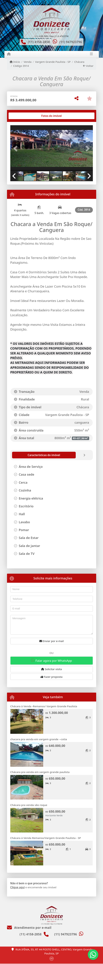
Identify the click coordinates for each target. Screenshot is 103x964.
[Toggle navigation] (91, 54)
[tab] (21, 115)
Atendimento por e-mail (29, 928)
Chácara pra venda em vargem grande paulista (40, 772)
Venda (27, 61)
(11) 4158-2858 (39, 42)
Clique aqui (17, 887)
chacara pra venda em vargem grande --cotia (38, 739)
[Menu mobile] (9, 54)
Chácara (79, 61)
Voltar (88, 65)
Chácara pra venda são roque (28, 805)
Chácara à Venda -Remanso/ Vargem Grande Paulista (43, 706)
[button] (16, 148)
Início (15, 61)
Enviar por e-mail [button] (51, 641)
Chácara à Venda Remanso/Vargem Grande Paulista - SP (45, 838)
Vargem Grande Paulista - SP (53, 61)
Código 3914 (21, 65)
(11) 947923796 (70, 42)
